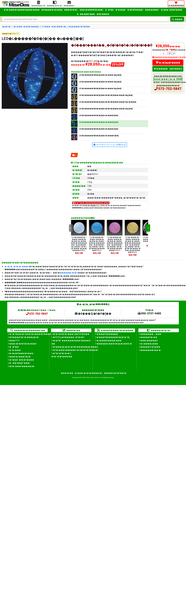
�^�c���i (120, 10)
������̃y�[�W (69, 272)
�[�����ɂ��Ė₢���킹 (168, 68)
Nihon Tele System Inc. (93, 377)
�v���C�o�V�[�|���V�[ (88, 373)
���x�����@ (149, 340)
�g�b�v (6, 26)
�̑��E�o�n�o (71, 10)
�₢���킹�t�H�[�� (92, 313)
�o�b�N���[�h (135, 10)
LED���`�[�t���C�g (53, 26)
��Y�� (109, 10)
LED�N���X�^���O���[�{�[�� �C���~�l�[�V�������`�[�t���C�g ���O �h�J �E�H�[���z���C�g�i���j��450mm (132, 244)
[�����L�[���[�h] (86, 19)
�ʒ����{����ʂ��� (109, 340)
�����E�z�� (148, 337)
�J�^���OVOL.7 (93, 205)
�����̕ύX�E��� (150, 346)
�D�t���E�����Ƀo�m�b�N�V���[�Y (75, 350)
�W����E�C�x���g (51, 10)
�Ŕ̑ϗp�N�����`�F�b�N (68, 337)
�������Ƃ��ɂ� (150, 350)
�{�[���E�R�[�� (79, 26)
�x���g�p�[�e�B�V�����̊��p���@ (75, 346)
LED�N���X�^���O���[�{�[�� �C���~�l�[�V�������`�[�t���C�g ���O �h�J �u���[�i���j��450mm (97, 243)
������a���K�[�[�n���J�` (115, 343)
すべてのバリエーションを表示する (111, 144)
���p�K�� (67, 373)
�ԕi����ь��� (149, 343)
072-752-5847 (169, 89)
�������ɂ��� (150, 334)
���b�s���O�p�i (20, 356)
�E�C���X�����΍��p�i (21, 366)
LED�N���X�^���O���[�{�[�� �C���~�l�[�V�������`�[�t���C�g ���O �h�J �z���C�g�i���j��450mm (79, 243)
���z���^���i (86, 14)
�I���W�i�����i (107, 334)
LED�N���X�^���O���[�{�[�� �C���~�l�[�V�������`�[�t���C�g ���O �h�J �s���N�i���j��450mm (115, 243)
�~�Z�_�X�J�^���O (17, 266)
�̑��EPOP (14, 340)
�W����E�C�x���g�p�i (24, 337)
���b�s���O (152, 10)
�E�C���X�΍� (103, 14)
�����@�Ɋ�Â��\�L (115, 373)
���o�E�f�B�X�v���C (91, 10)
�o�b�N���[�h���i (21, 353)
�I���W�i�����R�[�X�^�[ (113, 337)
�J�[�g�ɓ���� (168, 62)
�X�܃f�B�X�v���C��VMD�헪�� (71, 334)
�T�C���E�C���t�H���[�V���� (21, 10)
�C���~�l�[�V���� (171, 10)
